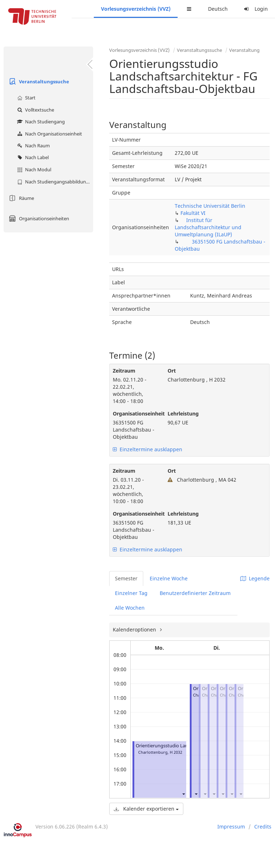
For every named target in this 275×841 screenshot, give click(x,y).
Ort (172, 370)
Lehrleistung (183, 413)
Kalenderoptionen (135, 629)
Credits (262, 826)
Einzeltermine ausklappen (147, 449)
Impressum (231, 826)
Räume (20, 198)
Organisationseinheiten (38, 218)
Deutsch (218, 8)
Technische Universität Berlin (210, 205)
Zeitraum (124, 370)
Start (25, 97)
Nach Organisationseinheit (48, 134)
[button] (183, 794)
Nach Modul (33, 169)
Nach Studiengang (40, 121)
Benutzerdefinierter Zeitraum (195, 593)
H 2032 (176, 752)
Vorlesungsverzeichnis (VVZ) (135, 8)
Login (255, 8)
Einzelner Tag (131, 593)
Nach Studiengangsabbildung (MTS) (54, 181)
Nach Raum (32, 145)
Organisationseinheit (135, 413)
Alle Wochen (130, 607)
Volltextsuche (34, 110)
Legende (255, 578)
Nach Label (32, 157)
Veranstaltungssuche (38, 81)
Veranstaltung (244, 50)
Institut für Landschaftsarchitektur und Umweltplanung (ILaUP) (208, 227)
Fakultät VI (193, 213)
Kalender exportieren (146, 808)
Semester (126, 578)
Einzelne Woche (169, 578)
